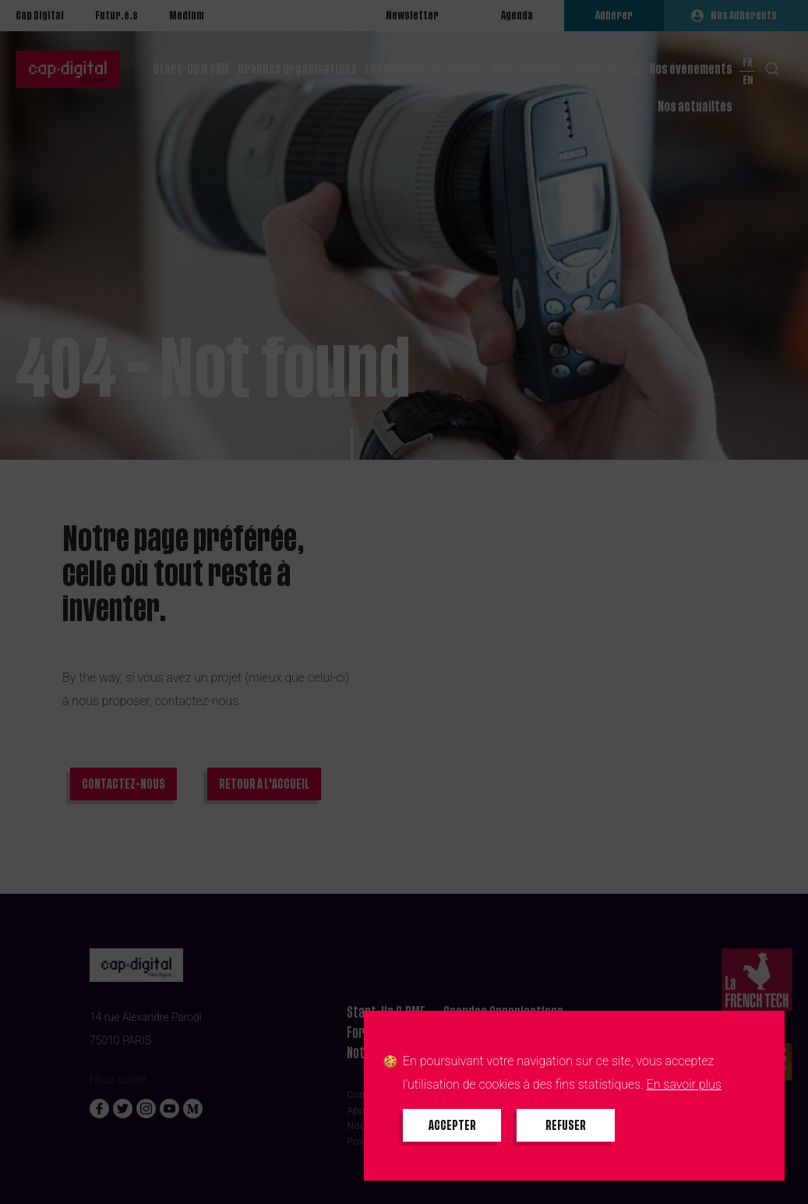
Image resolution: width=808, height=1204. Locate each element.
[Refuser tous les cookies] (566, 1125)
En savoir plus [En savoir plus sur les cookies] (684, 1084)
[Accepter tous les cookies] (452, 1125)
